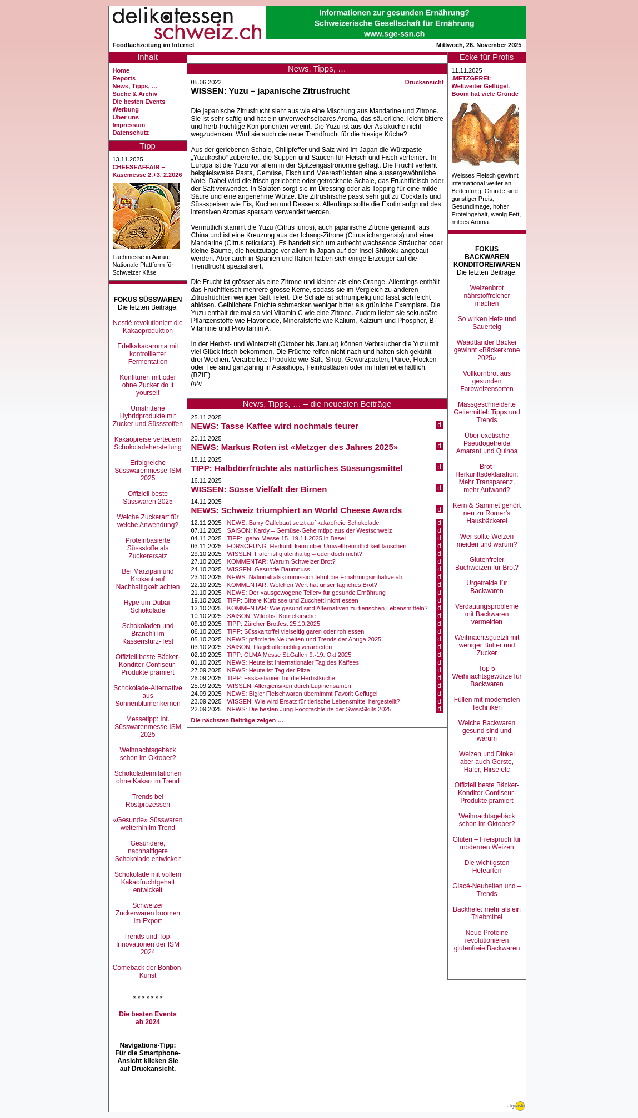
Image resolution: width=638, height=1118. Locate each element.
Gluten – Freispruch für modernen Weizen (487, 843)
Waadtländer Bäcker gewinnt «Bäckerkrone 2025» (487, 350)
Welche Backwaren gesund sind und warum (487, 730)
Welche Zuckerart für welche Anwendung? (147, 521)
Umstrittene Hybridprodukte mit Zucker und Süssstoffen (148, 416)
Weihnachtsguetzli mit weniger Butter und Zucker (487, 645)
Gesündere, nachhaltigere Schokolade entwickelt (148, 851)
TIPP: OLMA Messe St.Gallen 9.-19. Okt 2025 (289, 654)
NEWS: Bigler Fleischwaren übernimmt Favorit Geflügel (302, 693)
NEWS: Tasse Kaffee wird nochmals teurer (274, 426)
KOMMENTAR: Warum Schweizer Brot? (281, 561)
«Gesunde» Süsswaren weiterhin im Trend (148, 824)
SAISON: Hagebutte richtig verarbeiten (279, 647)
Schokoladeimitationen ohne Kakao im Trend (148, 777)
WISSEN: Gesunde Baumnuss (268, 569)
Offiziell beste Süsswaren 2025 (147, 497)
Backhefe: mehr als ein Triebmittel (487, 913)
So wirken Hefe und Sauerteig (487, 323)
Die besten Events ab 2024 (147, 1018)
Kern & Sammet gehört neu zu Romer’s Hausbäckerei (487, 513)
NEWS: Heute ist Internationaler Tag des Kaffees (293, 662)
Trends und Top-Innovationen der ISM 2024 (148, 944)
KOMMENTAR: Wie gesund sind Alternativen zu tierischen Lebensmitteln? (327, 608)
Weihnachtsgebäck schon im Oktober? (147, 754)
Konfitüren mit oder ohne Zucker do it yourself (147, 385)
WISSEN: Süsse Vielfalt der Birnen (259, 489)
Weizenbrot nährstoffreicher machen (486, 295)
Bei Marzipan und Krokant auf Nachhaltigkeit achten (148, 579)
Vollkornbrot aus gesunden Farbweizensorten (486, 381)
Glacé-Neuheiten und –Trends (486, 890)
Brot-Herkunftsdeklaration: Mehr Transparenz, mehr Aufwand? (486, 478)
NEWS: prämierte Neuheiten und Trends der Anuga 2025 (304, 639)
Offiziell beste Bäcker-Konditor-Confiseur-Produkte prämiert (148, 664)
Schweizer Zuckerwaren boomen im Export (148, 913)
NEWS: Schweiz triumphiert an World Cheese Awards (296, 510)
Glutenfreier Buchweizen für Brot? (487, 563)
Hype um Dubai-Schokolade (148, 606)
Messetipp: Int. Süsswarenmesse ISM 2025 (147, 726)
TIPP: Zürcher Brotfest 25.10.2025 (274, 623)
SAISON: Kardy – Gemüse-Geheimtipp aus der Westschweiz (309, 530)
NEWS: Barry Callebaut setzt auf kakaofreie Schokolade (303, 522)
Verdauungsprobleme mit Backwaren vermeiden (487, 614)
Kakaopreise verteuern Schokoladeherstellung (147, 443)
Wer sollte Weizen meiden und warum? (487, 540)
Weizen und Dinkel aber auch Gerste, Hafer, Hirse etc (487, 761)
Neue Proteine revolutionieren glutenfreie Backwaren (487, 940)
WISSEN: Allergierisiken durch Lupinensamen (289, 685)
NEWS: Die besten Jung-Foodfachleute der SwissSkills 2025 (309, 709)
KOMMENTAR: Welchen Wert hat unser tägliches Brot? (302, 584)
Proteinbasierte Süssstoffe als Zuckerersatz (148, 548)
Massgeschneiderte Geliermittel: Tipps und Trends (486, 412)
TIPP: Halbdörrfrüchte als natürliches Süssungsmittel (297, 468)
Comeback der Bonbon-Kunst (148, 971)
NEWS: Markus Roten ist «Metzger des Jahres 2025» (294, 447)
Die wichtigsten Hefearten (487, 866)
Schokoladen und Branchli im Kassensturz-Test (148, 633)
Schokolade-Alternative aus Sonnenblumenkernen (147, 695)
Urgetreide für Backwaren (486, 587)
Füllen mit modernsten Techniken (487, 703)
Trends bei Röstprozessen (148, 800)
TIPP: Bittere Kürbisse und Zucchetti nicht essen (292, 600)
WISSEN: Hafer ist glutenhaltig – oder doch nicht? (294, 553)
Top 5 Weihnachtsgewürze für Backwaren (486, 676)
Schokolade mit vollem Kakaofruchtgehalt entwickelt (147, 882)
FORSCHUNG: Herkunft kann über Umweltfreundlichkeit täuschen (317, 546)
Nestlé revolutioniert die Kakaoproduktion (147, 327)
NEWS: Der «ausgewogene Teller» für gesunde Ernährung (306, 592)
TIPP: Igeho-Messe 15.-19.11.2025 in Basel (286, 538)
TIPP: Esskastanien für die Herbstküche (281, 678)
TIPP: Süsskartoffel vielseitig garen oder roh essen (296, 631)
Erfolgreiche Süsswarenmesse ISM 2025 (147, 470)
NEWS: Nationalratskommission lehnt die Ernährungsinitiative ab (314, 577)
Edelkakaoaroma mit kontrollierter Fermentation (147, 354)
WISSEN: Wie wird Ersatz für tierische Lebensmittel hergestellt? (313, 701)
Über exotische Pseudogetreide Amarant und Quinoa (487, 443)
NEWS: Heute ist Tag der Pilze (268, 670)
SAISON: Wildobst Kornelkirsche (271, 616)
